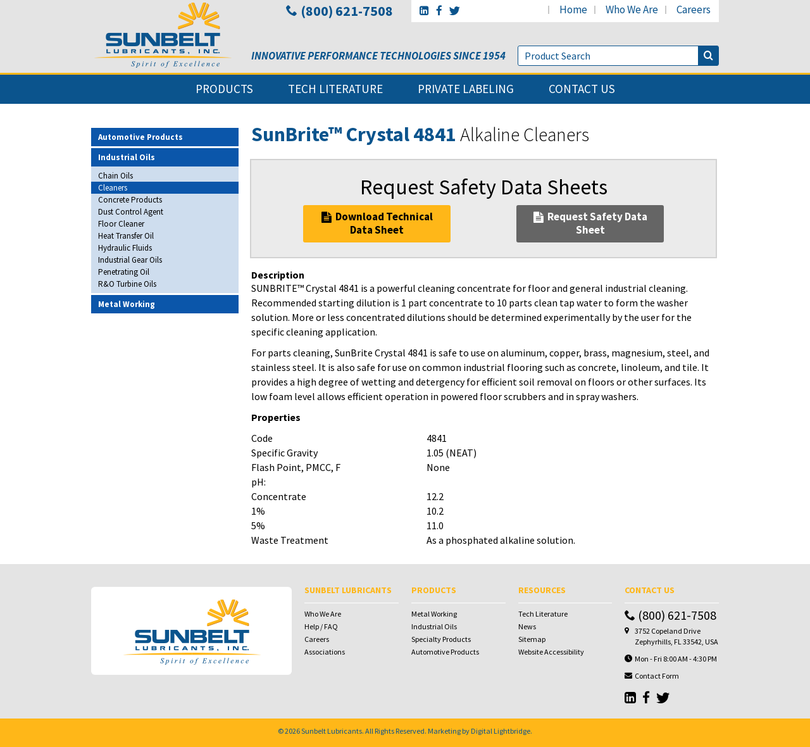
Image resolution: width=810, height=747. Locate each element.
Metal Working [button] (126, 304)
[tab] (165, 137)
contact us (582, 89)
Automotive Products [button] (140, 137)
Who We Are (322, 613)
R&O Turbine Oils (127, 284)
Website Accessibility (551, 651)
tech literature (335, 89)
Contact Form (657, 676)
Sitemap (531, 639)
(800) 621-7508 (339, 11)
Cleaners (112, 187)
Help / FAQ (321, 626)
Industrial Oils (434, 626)
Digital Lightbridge (500, 731)
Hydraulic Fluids (125, 247)
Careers (316, 639)
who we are (632, 9)
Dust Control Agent (130, 211)
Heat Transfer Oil (126, 235)
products (224, 89)
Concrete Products (130, 199)
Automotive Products (445, 651)
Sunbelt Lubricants (331, 731)
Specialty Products (441, 639)
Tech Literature (543, 613)
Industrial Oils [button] (126, 157)
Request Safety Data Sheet (590, 223)
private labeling (466, 89)
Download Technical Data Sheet (377, 223)
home (573, 9)
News (527, 626)
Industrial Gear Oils (130, 259)
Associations (324, 651)
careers (693, 9)
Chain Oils (115, 175)
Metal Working (434, 613)
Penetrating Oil (123, 272)
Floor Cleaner (121, 223)
